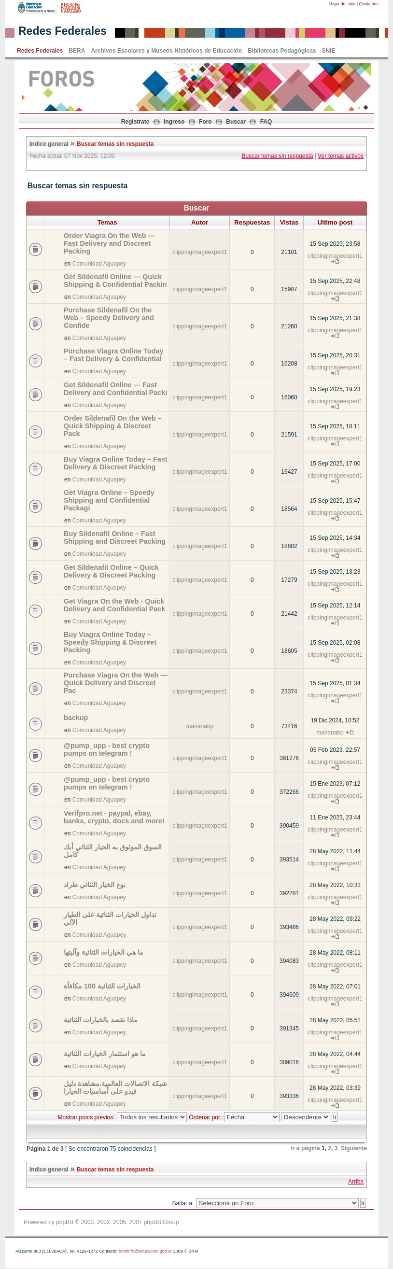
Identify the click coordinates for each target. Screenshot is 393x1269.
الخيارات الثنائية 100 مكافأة (102, 986)
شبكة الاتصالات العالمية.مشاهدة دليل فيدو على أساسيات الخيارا (115, 1087)
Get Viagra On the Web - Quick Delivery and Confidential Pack (114, 605)
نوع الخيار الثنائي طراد (95, 884)
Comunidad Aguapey (99, 263)
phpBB (64, 1222)
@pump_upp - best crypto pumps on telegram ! (107, 749)
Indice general (49, 144)
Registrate (135, 121)
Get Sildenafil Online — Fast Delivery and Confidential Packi (115, 388)
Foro (205, 121)
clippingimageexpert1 (199, 252)
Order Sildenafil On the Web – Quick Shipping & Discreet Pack (113, 425)
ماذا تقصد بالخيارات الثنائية (101, 1020)
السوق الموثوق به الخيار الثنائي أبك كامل (113, 851)
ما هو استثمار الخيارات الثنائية (105, 1054)
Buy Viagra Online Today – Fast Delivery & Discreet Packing (116, 463)
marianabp (200, 726)
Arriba (356, 1181)
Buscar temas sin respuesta (115, 144)
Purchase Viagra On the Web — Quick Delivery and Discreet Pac (116, 682)
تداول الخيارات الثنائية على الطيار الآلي (110, 918)
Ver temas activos (341, 156)
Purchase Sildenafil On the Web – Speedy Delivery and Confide (109, 317)
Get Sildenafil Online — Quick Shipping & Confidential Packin (115, 280)
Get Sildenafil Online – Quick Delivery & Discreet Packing (111, 571)
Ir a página (305, 1148)
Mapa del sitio (342, 3)
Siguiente (354, 1148)
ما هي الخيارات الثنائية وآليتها (103, 952)
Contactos (369, 3)
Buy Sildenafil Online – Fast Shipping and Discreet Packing (115, 537)
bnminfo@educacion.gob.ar (145, 1251)
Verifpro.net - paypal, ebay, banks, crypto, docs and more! (114, 817)
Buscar (236, 121)
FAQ (266, 121)
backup (76, 717)
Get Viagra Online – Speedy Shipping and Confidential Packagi (109, 500)
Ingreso (174, 121)
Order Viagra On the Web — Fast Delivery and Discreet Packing (109, 243)
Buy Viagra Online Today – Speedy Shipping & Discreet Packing (110, 642)
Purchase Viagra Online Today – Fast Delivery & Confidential (114, 355)
